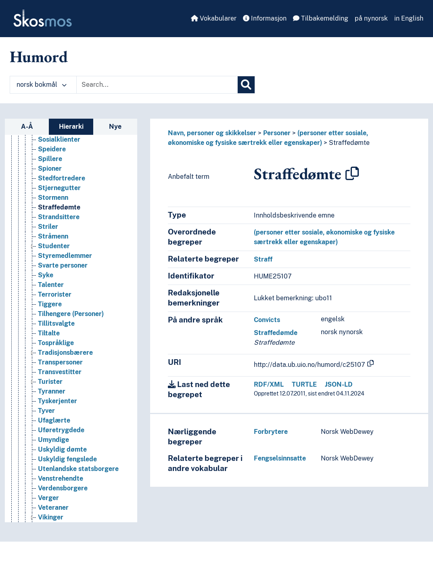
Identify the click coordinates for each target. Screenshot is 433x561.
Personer (277, 133)
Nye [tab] (115, 126)
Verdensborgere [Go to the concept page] (63, 510)
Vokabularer (213, 18)
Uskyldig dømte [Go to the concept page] (62, 471)
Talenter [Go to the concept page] (51, 307)
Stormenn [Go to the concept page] (53, 220)
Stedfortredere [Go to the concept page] (61, 200)
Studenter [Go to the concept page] (54, 268)
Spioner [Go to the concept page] (50, 191)
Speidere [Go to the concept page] (52, 171)
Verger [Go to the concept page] (48, 520)
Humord (39, 56)
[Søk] (246, 85)
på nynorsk (371, 18)
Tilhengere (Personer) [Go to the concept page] (71, 336)
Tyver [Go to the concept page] (46, 433)
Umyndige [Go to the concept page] (53, 462)
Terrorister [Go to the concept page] (54, 316)
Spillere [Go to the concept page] (50, 181)
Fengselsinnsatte (280, 458)
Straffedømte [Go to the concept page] (59, 229)
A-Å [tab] (27, 126)
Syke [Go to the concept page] (45, 297)
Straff (263, 259)
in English (408, 18)
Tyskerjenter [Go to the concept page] (57, 423)
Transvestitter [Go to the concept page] (60, 394)
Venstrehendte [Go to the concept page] (60, 500)
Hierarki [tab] (71, 126)
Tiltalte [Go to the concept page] (49, 355)
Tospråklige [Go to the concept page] (56, 365)
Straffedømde (275, 333)
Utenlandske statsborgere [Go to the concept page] (78, 491)
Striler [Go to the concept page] (48, 249)
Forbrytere (271, 431)
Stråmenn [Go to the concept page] (53, 258)
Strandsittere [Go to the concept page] (58, 239)
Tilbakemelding (320, 18)
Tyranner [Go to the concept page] (51, 413)
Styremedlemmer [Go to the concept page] (65, 278)
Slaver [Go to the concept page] (48, 142)
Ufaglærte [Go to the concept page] (54, 442)
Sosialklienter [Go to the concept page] (59, 161)
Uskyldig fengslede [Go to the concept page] (67, 481)
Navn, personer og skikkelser (212, 133)
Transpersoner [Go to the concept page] (60, 384)
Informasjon (265, 18)
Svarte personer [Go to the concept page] (63, 287)
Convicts (267, 320)
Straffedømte (349, 143)
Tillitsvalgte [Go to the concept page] (56, 346)
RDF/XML (269, 384)
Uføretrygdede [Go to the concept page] (61, 452)
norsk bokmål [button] (42, 84)
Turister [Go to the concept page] (50, 404)
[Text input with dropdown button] (157, 85)
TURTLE (304, 384)
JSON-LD (339, 384)
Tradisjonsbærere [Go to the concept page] (65, 375)
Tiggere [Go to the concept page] (50, 326)
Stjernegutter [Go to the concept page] (59, 210)
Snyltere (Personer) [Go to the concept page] (67, 152)
